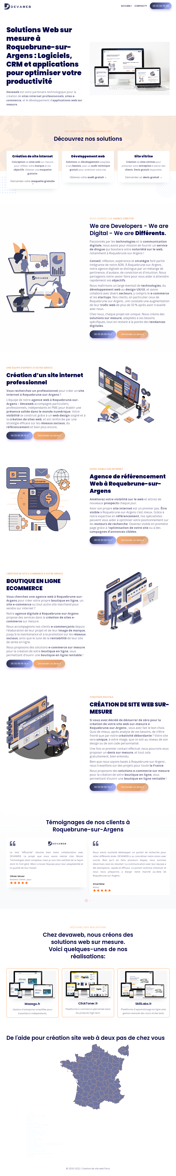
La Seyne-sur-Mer (36, 1115)
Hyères (30, 1118)
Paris (107, 1168)
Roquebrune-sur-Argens (40, 1153)
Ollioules (31, 1148)
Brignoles (32, 1141)
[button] (86, 900)
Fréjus (30, 1120)
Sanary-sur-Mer (35, 1134)
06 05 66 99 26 (162, 5)
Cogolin (31, 1155)
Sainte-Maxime (35, 1146)
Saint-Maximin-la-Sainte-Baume (44, 1144)
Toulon (30, 1113)
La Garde (32, 1129)
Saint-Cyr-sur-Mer (36, 1151)
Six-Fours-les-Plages (38, 1125)
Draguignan (33, 1122)
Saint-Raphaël (34, 1127)
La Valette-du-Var (36, 1132)
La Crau (31, 1136)
